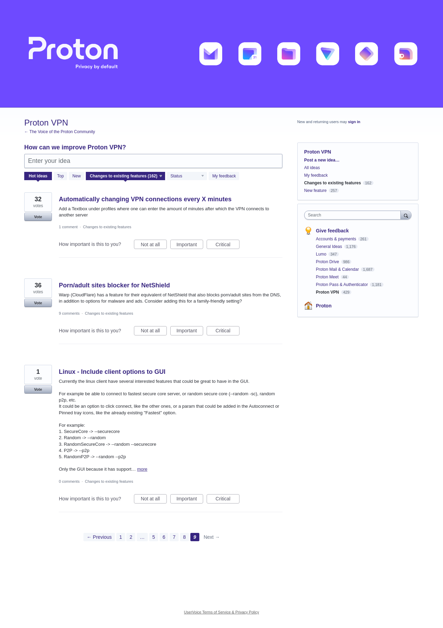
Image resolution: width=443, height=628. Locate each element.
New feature (315, 190)
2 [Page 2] (130, 537)
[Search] (406, 215)
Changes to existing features (107, 227)
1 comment (68, 227)
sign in (354, 122)
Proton (324, 305)
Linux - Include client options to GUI (112, 371)
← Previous (99, 537)
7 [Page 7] (174, 537)
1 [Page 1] (120, 537)
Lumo (321, 254)
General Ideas (329, 246)
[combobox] (354, 215)
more (142, 469)
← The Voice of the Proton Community (59, 131)
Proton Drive (328, 261)
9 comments (69, 313)
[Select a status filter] (187, 176)
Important (190, 245)
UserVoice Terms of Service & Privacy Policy (221, 612)
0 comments (69, 481)
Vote (38, 217)
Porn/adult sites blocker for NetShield (114, 285)
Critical (227, 245)
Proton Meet (328, 277)
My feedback (224, 176)
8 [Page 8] (184, 537)
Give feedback (332, 230)
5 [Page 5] (153, 537)
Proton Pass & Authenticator (342, 284)
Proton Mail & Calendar (338, 269)
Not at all (154, 245)
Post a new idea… (322, 160)
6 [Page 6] (164, 537)
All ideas (312, 167)
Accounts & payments (336, 239)
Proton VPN (328, 292)
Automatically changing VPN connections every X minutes (145, 199)
